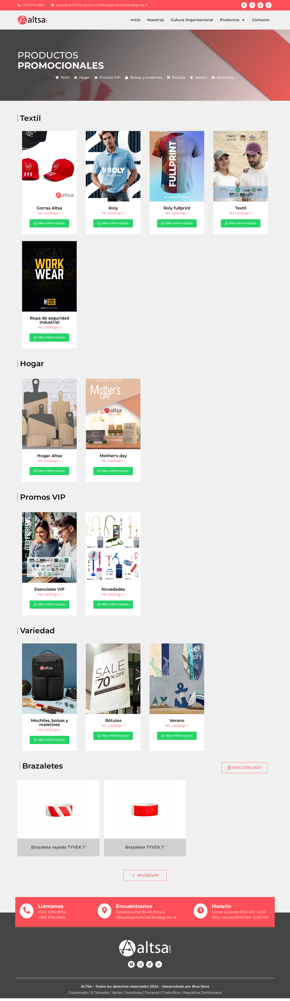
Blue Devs (200, 989)
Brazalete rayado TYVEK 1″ (58, 849)
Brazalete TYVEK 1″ (145, 849)
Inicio (135, 20)
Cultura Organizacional (192, 20)
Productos (232, 20)
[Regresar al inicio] (36, 20)
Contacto (260, 20)
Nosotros (155, 20)
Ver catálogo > (49, 213)
